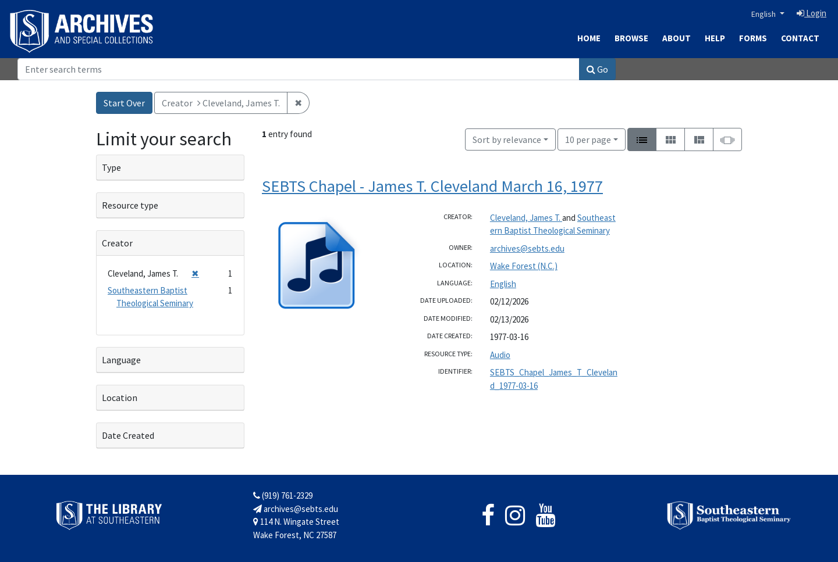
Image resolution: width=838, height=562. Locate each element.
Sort (507, 139)
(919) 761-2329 (283, 495)
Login (811, 13)
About (676, 38)
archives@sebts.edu (527, 248)
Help (715, 38)
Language (121, 360)
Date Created (128, 435)
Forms (753, 38)
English (764, 14)
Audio (500, 354)
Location (119, 397)
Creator (117, 243)
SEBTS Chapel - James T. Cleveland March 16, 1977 (432, 186)
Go (597, 69)
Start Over (124, 103)
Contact (800, 38)
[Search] (298, 69)
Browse (631, 38)
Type (111, 167)
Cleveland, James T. (526, 217)
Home (589, 38)
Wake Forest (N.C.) (524, 265)
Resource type (130, 205)
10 (588, 138)
